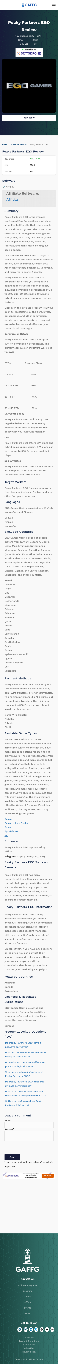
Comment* (9, 1129)
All (6, 835)
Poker (8, 827)
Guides (27, 1296)
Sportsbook (11, 831)
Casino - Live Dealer (16, 823)
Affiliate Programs (19, 144)
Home (4, 144)
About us (29, 1337)
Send (12, 1157)
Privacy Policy (29, 1352)
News (27, 1313)
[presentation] (27, 1148)
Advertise (29, 1348)
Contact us (29, 1344)
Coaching (27, 1291)
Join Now (29, 117)
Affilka (12, 199)
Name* (8, 1120)
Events (27, 1308)
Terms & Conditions (29, 1341)
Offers (27, 1302)
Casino (8, 819)
